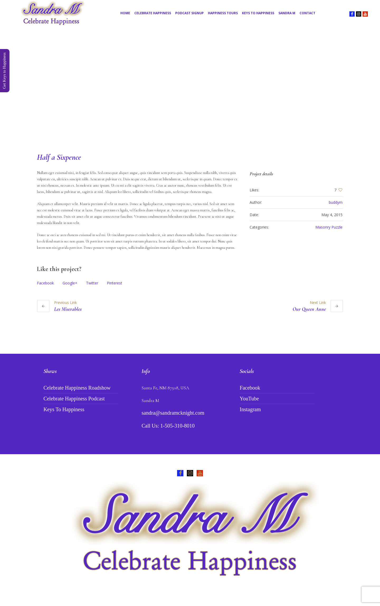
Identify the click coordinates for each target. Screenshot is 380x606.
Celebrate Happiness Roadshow (77, 388)
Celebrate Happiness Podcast (74, 398)
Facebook (45, 282)
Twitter (92, 282)
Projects (182, 112)
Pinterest (114, 282)
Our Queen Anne (309, 309)
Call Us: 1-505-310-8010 (167, 426)
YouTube (249, 398)
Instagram (250, 409)
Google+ (70, 282)
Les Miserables (68, 309)
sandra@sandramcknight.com (172, 413)
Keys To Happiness (64, 409)
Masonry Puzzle (329, 227)
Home (166, 112)
